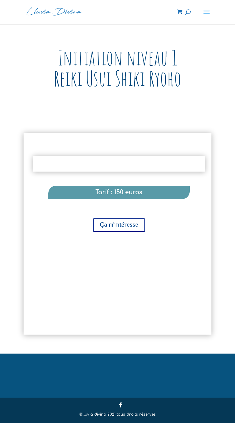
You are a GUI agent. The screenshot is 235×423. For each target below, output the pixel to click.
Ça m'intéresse (119, 224)
